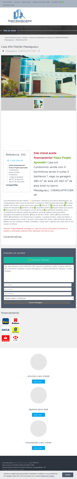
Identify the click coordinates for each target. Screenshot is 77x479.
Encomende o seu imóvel (38, 442)
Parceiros (17, 2)
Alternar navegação (4, 13)
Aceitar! (68, 475)
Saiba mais (38, 381)
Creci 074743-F (7, 2)
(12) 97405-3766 (8, 5)
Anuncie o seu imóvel (38, 376)
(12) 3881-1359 (57, 2)
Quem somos (26, 2)
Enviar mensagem (35, 302)
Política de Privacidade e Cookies (13, 470)
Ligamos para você (38, 409)
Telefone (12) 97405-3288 (41, 2)
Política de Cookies (47, 476)
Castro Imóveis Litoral (20, 463)
